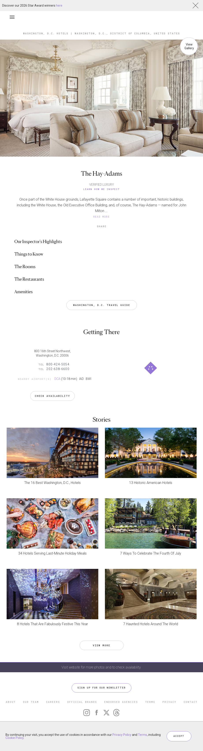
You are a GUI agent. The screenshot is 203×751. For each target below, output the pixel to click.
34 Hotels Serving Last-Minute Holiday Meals (52, 553)
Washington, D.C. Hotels (45, 33)
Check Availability (52, 395)
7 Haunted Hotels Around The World (150, 624)
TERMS (150, 701)
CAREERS (53, 701)
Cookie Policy (15, 738)
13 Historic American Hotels (150, 483)
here (59, 5)
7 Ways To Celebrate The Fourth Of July (150, 553)
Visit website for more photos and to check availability (101, 667)
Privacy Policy (121, 734)
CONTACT (190, 701)
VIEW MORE (101, 645)
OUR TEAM (31, 701)
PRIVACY (169, 701)
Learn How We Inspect (101, 189)
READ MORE (101, 216)
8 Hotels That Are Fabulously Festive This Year (52, 624)
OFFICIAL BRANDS (82, 701)
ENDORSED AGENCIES (121, 701)
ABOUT (11, 701)
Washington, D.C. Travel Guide (101, 305)
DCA (57, 379)
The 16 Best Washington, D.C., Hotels (52, 483)
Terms (142, 734)
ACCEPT (178, 736)
